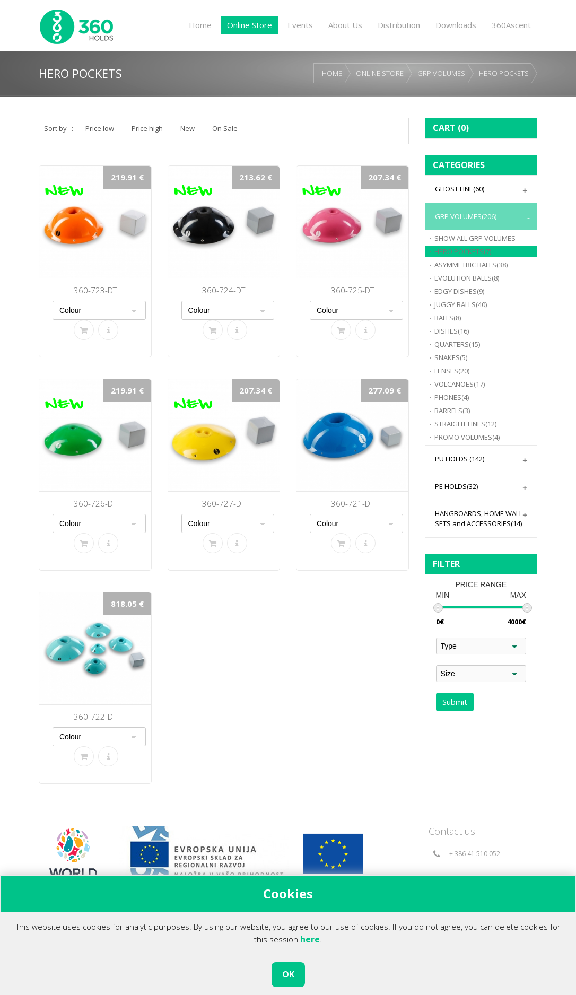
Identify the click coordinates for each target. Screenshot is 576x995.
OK (288, 974)
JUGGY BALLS (460, 304)
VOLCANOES (459, 384)
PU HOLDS (459, 459)
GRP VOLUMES (441, 73)
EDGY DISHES (459, 291)
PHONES (451, 397)
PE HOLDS (456, 486)
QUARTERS (457, 344)
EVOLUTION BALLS (466, 278)
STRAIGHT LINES (465, 424)
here (310, 939)
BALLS (447, 317)
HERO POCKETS (504, 73)
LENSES (451, 371)
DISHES (451, 331)
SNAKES (450, 357)
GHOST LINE (459, 189)
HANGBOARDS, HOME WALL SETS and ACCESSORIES (478, 518)
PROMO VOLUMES (467, 437)
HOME (332, 73)
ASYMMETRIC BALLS (471, 264)
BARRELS (452, 410)
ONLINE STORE (380, 73)
